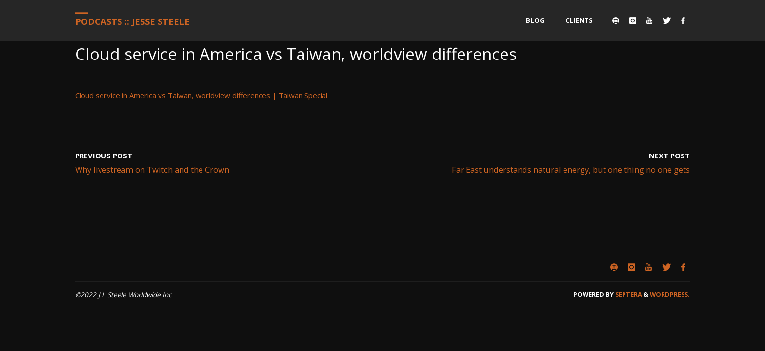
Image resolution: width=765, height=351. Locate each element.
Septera (628, 294)
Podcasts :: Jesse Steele (132, 21)
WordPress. (670, 294)
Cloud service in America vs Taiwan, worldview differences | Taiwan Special (201, 95)
